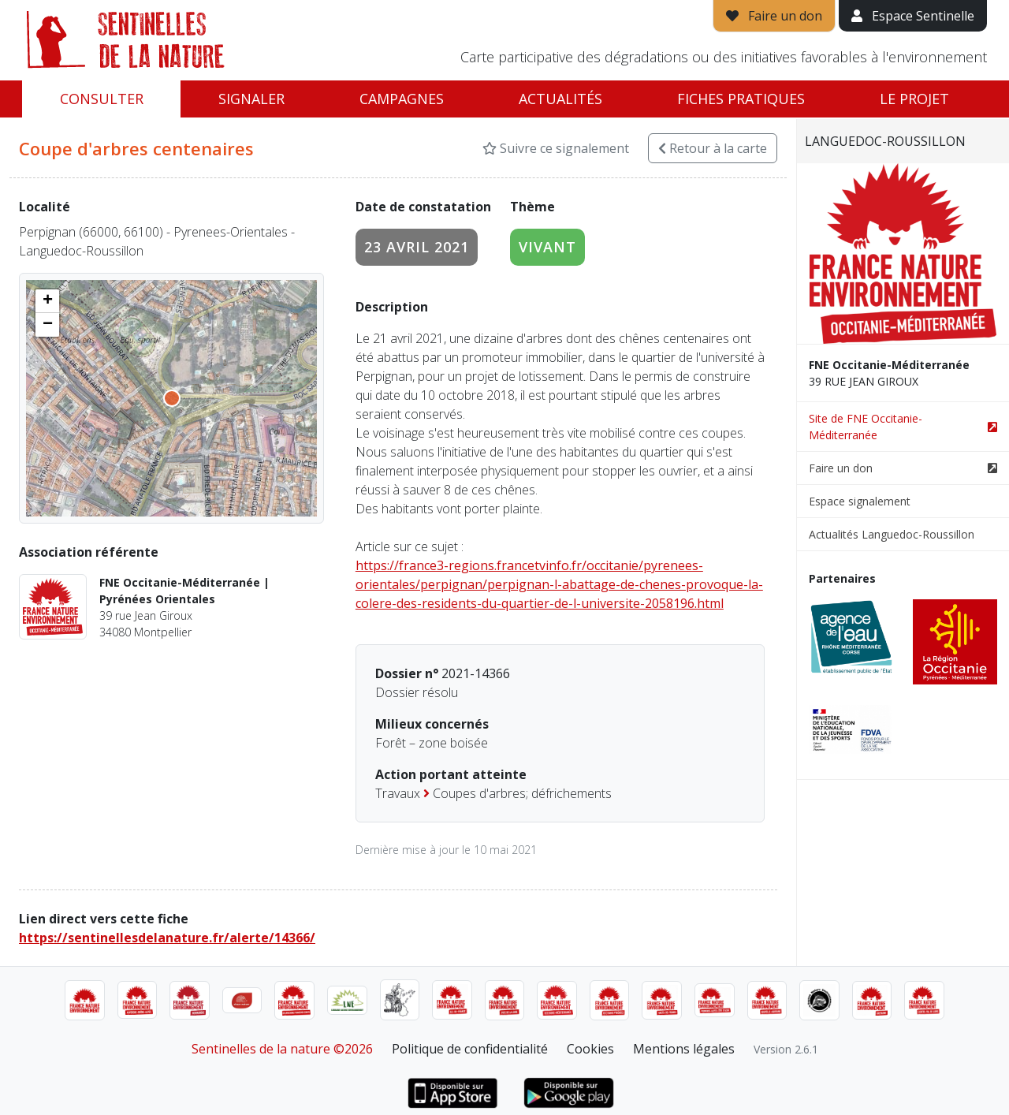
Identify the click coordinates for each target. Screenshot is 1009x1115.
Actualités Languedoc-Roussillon (891, 534)
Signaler (251, 98)
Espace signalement (859, 501)
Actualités (560, 98)
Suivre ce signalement (555, 148)
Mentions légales (684, 1048)
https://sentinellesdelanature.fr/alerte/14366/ (167, 937)
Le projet (914, 98)
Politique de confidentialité (470, 1048)
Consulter (101, 98)
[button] (47, 301)
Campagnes (401, 98)
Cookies (590, 1048)
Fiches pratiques (741, 98)
